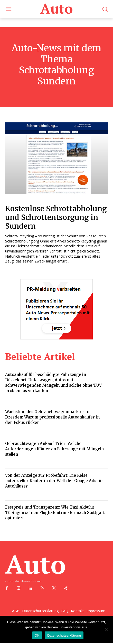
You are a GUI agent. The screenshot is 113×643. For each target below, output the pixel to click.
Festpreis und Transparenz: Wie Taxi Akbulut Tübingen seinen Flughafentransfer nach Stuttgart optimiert (55, 512)
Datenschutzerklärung (64, 635)
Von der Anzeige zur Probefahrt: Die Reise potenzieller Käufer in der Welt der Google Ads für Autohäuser (54, 481)
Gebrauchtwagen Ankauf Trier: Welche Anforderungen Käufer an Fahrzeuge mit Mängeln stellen (54, 449)
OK (37, 635)
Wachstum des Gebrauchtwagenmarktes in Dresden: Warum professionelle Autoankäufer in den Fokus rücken (52, 417)
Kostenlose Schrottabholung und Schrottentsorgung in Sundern (56, 217)
